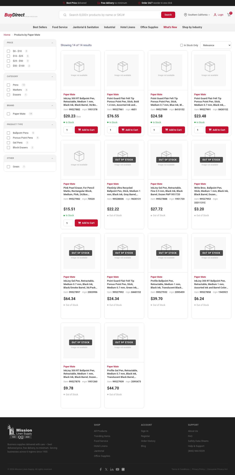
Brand (10, 105)
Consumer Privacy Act (217, 469)
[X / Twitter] (106, 469)
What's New (170, 27)
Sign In (144, 431)
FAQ (190, 436)
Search (168, 15)
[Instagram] (123, 469)
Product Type (15, 124)
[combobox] (110, 15)
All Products (100, 431)
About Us (193, 431)
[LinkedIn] (112, 469)
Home (7, 34)
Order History (148, 441)
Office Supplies (149, 27)
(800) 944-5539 (196, 450)
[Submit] (65, 15)
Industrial (109, 27)
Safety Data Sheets (198, 441)
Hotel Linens (127, 27)
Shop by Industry (192, 27)
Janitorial (99, 450)
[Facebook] (101, 469)
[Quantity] (68, 130)
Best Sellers (40, 27)
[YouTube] (117, 469)
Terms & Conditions (180, 469)
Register (145, 436)
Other (10, 158)
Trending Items (102, 436)
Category (12, 76)
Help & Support (196, 446)
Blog (143, 446)
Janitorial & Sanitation (86, 27)
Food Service (59, 27)
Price (10, 42)
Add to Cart (86, 129)
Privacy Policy (198, 469)
